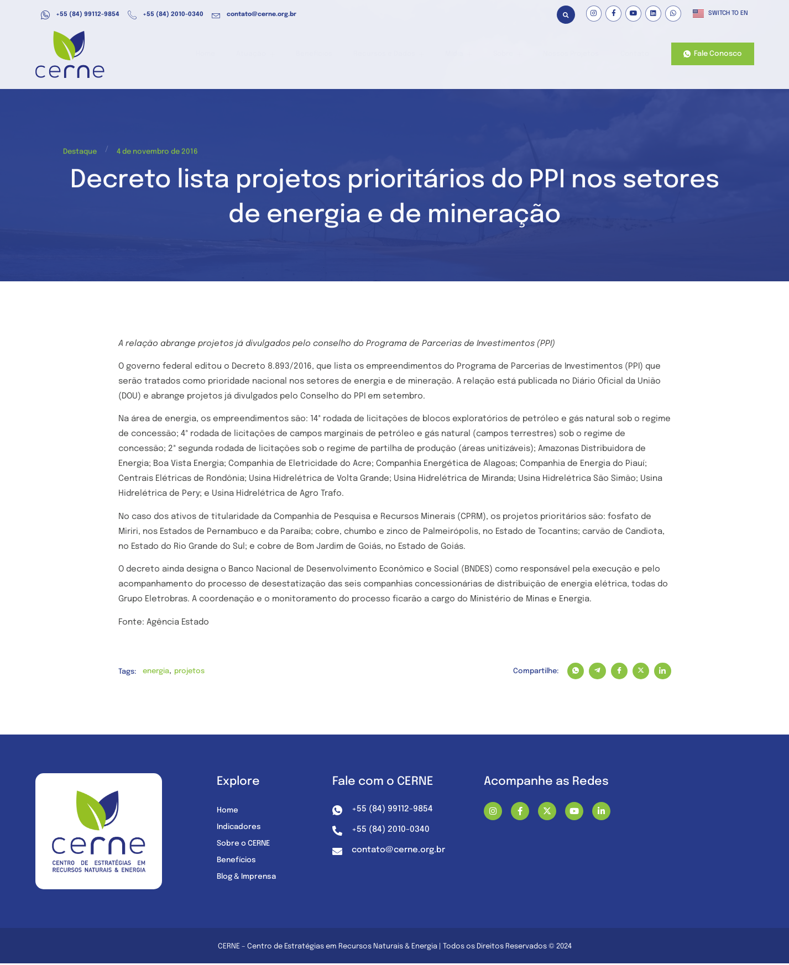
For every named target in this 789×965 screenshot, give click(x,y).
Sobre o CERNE (245, 844)
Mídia (466, 54)
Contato (634, 54)
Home (228, 54)
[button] (566, 15)
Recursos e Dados (401, 54)
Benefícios (329, 54)
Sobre (512, 54)
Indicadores (240, 828)
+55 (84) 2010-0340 (165, 15)
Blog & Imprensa (248, 878)
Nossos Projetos (573, 54)
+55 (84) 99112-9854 (80, 15)
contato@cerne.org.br (254, 15)
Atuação (275, 54)
